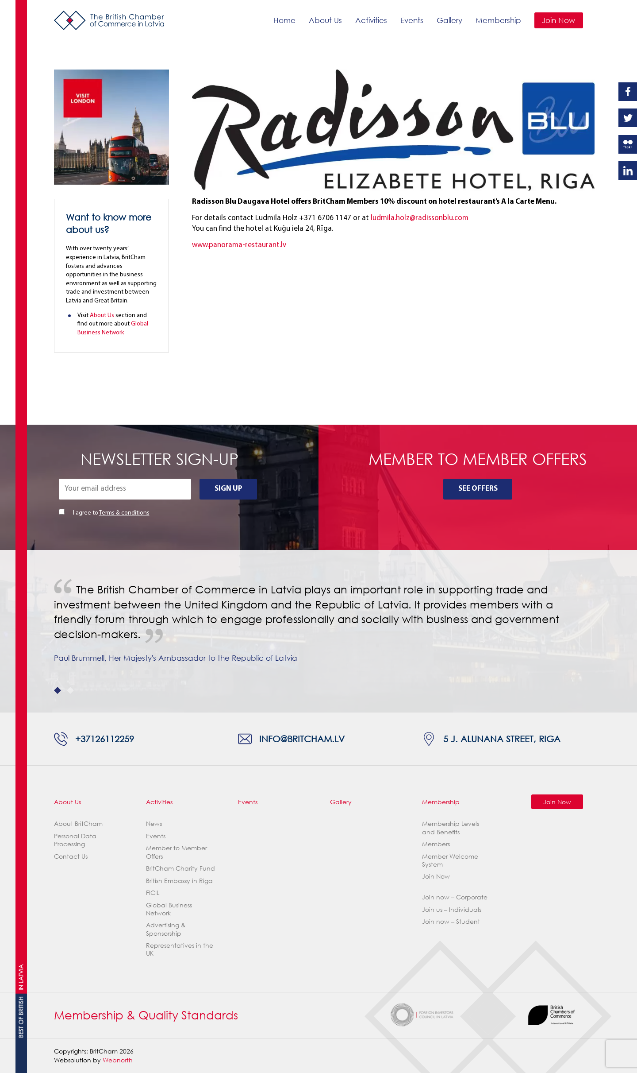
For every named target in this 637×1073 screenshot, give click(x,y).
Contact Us (71, 856)
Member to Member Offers (176, 852)
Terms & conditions (124, 513)
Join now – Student (451, 921)
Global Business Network (169, 909)
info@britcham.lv (302, 738)
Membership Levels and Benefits (450, 827)
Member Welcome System (450, 860)
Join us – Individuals (451, 909)
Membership (498, 20)
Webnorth (118, 1060)
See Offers (478, 488)
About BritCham (78, 823)
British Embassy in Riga (179, 880)
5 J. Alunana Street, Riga (501, 738)
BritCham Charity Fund (180, 868)
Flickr (627, 144)
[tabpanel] (318, 631)
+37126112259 (104, 738)
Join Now (558, 20)
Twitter (627, 117)
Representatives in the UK (179, 949)
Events (411, 20)
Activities (371, 20)
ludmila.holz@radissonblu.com (419, 218)
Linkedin (627, 170)
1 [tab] (57, 690)
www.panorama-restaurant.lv (239, 245)
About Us (325, 20)
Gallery (449, 20)
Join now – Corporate (454, 897)
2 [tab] (70, 690)
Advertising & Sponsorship (166, 929)
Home (284, 20)
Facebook (627, 91)
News (154, 823)
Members (436, 844)
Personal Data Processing (75, 840)
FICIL (152, 892)
